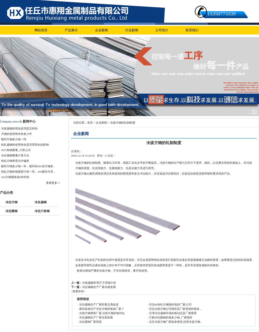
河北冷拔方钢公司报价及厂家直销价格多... (175, 308)
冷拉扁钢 (41, 202)
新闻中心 (29, 121)
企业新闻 (101, 30)
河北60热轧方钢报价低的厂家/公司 (170, 304)
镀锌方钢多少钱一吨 (13, 139)
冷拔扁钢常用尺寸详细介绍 (99, 282)
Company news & (11, 121)
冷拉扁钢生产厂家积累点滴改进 (98, 304)
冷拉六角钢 (42, 210)
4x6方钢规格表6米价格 (15, 177)
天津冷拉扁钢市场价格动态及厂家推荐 (173, 313)
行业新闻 (131, 30)
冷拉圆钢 (11, 210)
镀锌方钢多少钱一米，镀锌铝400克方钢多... (28, 166)
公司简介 (161, 30)
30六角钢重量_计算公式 (16, 150)
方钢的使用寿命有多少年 (16, 133)
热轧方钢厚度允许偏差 (15, 160)
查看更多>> (53, 182)
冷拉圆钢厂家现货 (90, 321)
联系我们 (192, 30)
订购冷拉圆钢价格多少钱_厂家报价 (171, 317)
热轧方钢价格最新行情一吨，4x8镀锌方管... (28, 171)
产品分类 (6, 192)
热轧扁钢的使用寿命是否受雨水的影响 (25, 144)
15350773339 (221, 13)
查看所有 (78, 291)
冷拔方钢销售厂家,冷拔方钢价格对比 (102, 313)
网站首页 (41, 30)
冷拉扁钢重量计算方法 (15, 155)
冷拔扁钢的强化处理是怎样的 (19, 128)
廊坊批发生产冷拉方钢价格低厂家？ (101, 308)
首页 (90, 122)
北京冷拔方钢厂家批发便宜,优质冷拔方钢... (175, 321)
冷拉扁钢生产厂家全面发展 (99, 287)
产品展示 (71, 30)
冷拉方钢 (11, 202)
